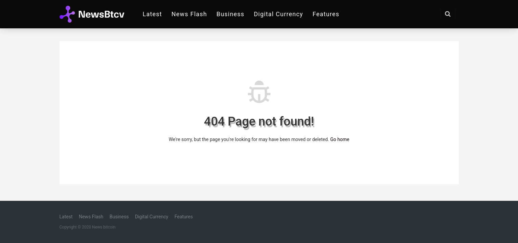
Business (230, 14)
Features (326, 14)
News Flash (189, 14)
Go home (339, 139)
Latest (152, 14)
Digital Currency (278, 14)
